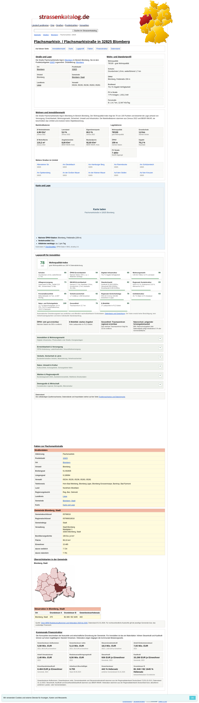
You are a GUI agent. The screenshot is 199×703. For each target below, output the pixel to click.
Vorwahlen (84, 25)
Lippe (39, 85)
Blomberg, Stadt (78, 77)
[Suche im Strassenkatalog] (53, 30)
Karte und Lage (69, 505)
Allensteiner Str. (43, 165)
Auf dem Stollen (120, 173)
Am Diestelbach (69, 165)
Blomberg (54, 35)
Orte (52, 25)
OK (192, 698)
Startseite (37, 35)
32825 (52, 62)
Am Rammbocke (120, 165)
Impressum (127, 701)
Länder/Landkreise (40, 25)
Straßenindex (139, 701)
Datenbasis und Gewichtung (115, 313)
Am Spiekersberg (43, 173)
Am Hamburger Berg (96, 165)
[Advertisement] (99, 421)
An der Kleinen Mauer (96, 173)
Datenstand (115, 49)
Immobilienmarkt (58, 49)
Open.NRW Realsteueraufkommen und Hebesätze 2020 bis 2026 (64, 623)
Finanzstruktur (101, 49)
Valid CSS (162, 701)
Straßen (59, 25)
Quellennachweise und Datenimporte (112, 397)
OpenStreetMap (50, 247)
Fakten (90, 49)
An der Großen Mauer (71, 173)
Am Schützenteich (147, 165)
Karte (71, 49)
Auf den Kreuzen (146, 173)
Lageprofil (80, 49)
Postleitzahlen (71, 25)
